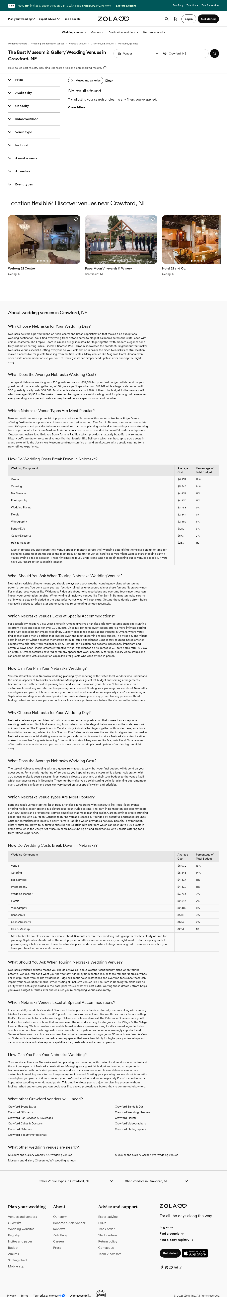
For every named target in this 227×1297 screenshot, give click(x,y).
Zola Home (192, 5)
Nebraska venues (77, 43)
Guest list (14, 1212)
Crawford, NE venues (102, 43)
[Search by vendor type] (138, 53)
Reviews (59, 1218)
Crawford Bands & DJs (129, 1095)
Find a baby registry (177, 1229)
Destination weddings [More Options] (123, 32)
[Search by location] (185, 53)
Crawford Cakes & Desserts (25, 1112)
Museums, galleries (128, 43)
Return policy (107, 1231)
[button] (157, 53)
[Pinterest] (166, 1258)
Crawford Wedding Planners (132, 1101)
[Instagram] (176, 1258)
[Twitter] (171, 1258)
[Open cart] (175, 18)
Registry (14, 1224)
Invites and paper (20, 1231)
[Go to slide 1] (29, 250)
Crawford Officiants (20, 1101)
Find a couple (72, 19)
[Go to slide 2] (32, 250)
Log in (166, 1216)
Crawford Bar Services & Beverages (30, 1107)
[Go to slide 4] (39, 250)
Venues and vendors (22, 1206)
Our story (60, 1206)
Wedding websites (21, 1218)
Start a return (107, 1224)
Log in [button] (189, 19)
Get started (170, 1242)
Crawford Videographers (130, 1112)
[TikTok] (181, 1258)
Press (57, 1237)
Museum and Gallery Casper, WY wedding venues (146, 1144)
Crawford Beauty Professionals (27, 1124)
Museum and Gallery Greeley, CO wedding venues (40, 1144)
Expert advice (49, 19)
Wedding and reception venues (47, 43)
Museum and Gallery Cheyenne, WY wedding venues (42, 1149)
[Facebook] (162, 1258)
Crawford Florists (125, 1107)
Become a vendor (154, 32)
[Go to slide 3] (36, 250)
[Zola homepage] (113, 18)
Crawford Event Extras (22, 1095)
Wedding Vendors (17, 43)
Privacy (11, 1284)
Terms (108, 5)
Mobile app (16, 1255)
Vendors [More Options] (97, 32)
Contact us (106, 1237)
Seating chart (17, 1249)
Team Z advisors (109, 1243)
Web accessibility (80, 1284)
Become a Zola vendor (69, 1212)
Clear (109, 80)
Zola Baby (178, 5)
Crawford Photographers (130, 1118)
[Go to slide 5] (42, 250)
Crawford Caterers (19, 1118)
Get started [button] (208, 19)
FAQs (102, 1212)
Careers (59, 1231)
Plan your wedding (22, 19)
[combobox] (185, 53)
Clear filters (76, 107)
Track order (106, 1218)
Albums (13, 1243)
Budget (13, 1237)
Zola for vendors (210, 5)
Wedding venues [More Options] (74, 32)
